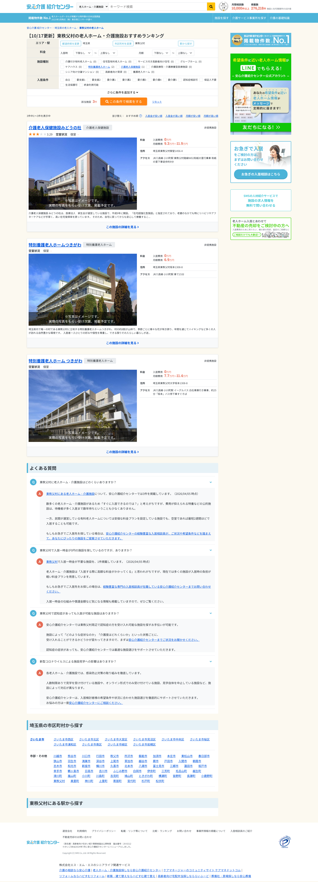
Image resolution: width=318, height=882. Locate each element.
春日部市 (204, 757)
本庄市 (171, 757)
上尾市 (114, 762)
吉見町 (114, 777)
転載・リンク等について (134, 831)
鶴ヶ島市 (73, 772)
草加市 (129, 762)
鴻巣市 (86, 762)
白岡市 (137, 772)
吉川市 (103, 772)
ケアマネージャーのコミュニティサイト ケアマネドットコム (202, 871)
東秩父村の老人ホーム (91, 27)
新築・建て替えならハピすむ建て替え (131, 877)
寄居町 (117, 782)
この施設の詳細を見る (122, 227)
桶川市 (100, 767)
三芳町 (165, 772)
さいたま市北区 (89, 740)
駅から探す (186, 43)
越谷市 (143, 762)
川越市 (58, 757)
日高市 (89, 772)
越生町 (197, 772)
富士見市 (158, 767)
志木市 (58, 767)
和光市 (72, 767)
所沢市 (129, 757)
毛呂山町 (181, 772)
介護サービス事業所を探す (249, 18)
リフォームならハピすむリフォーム (82, 877)
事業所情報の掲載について (211, 831)
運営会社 (67, 831)
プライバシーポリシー (104, 831)
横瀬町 (163, 777)
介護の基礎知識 (280, 18)
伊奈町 (151, 772)
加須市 (157, 757)
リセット (157, 101)
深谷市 (100, 762)
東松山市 (187, 757)
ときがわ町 (146, 777)
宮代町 (131, 782)
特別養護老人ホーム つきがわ (55, 361)
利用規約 (82, 831)
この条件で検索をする (123, 101)
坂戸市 (202, 767)
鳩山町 (129, 777)
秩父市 (114, 757)
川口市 (86, 757)
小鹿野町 (207, 777)
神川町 (89, 782)
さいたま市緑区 (117, 745)
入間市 (182, 762)
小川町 (86, 777)
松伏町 (160, 782)
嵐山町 (72, 777)
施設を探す (222, 18)
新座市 (86, 767)
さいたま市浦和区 (65, 745)
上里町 (103, 782)
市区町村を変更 (123, 43)
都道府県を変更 (70, 43)
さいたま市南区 (92, 745)
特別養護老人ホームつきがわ (55, 245)
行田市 (100, 757)
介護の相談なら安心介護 (74, 871)
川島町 (100, 777)
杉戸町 (146, 782)
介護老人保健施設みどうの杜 (55, 127)
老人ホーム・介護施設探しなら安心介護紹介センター (127, 871)
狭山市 (58, 762)
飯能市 (143, 757)
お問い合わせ (184, 831)
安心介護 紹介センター (39, 27)
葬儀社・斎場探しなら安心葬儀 (231, 877)
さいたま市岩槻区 (144, 745)
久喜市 (114, 767)
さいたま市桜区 (200, 740)
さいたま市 (37, 740)
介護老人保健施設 (130, 66)
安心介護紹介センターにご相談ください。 (96, 704)
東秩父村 (52, 562)
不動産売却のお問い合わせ (77, 837)
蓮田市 (188, 767)
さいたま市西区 (63, 740)
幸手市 (58, 772)
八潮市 (143, 767)
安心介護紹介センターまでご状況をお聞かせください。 (164, 640)
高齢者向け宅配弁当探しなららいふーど (183, 877)
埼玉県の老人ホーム (65, 27)
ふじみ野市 (120, 772)
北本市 (129, 767)
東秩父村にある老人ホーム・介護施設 (70, 494)
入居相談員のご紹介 (241, 831)
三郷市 (174, 767)
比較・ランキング (162, 831)
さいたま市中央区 (172, 740)
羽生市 (72, 762)
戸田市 (168, 762)
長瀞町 (191, 777)
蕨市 (156, 762)
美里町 (75, 782)
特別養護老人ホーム (99, 66)
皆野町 (177, 777)
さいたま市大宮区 (116, 740)
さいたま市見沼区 (144, 740)
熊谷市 (72, 757)
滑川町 (58, 777)
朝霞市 (197, 762)
